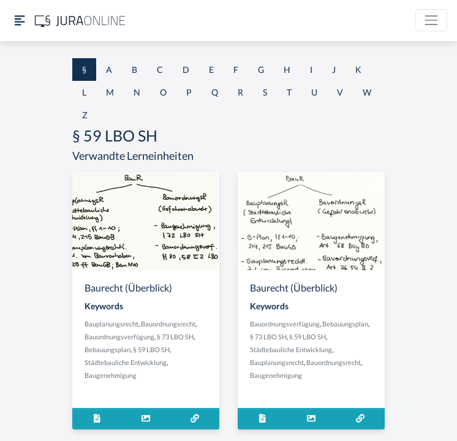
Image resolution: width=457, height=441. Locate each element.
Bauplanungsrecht (111, 324)
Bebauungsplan (107, 349)
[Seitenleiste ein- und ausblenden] (19, 20)
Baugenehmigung (111, 375)
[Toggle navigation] (431, 20)
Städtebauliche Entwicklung (126, 362)
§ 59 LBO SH (151, 349)
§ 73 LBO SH (175, 337)
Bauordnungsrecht (168, 324)
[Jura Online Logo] (80, 20)
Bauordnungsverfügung (119, 337)
